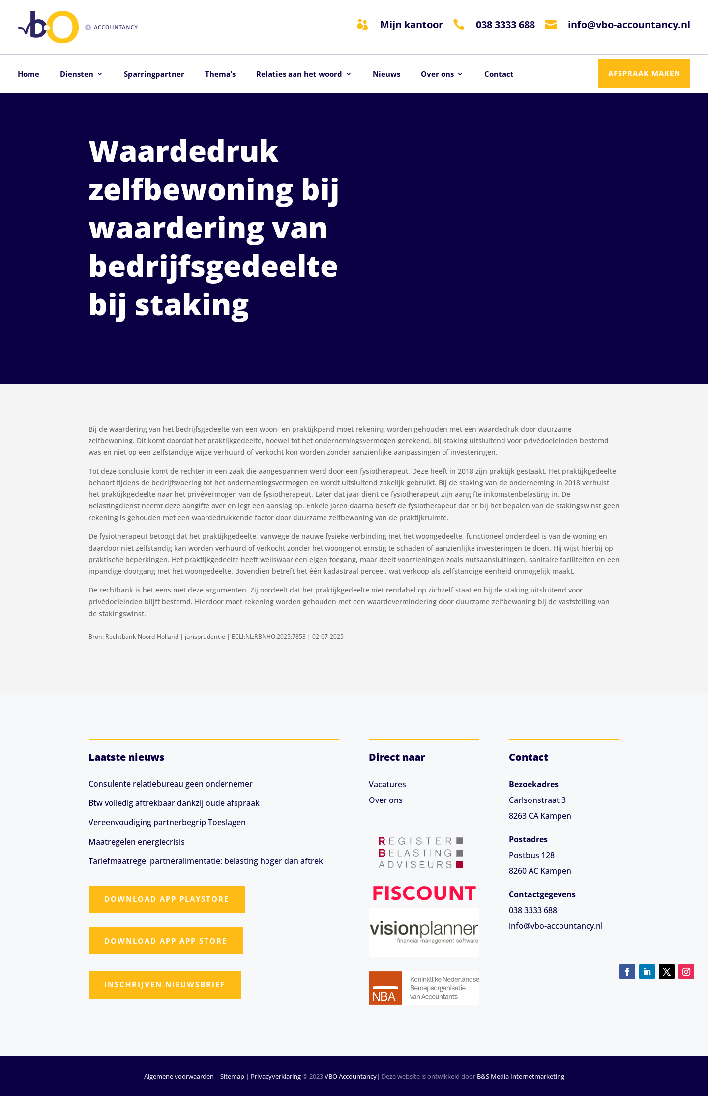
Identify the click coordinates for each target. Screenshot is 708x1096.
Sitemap (232, 1076)
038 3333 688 (505, 24)
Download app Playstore (166, 899)
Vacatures (387, 784)
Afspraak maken (644, 73)
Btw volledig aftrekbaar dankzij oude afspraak (174, 803)
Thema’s (220, 74)
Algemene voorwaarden (179, 1076)
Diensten (76, 74)
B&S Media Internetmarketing (520, 1076)
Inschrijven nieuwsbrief (164, 984)
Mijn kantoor (411, 24)
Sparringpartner (154, 74)
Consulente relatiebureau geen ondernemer (170, 783)
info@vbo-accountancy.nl (629, 24)
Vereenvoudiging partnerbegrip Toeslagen (167, 822)
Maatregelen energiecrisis (136, 841)
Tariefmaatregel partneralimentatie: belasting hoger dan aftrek (205, 861)
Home (28, 74)
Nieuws (386, 74)
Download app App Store (165, 941)
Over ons (437, 74)
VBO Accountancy (350, 1076)
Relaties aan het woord (299, 74)
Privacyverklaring (276, 1076)
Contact (499, 74)
